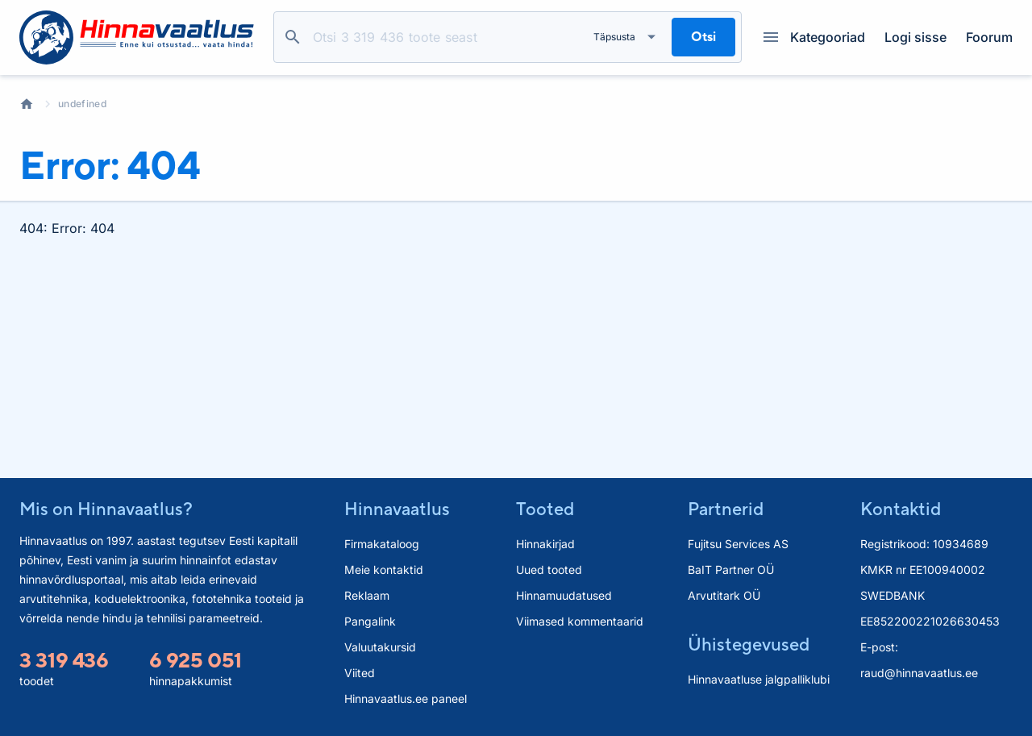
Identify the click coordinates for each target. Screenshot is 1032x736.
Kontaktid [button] (900, 508)
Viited (359, 673)
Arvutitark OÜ (724, 595)
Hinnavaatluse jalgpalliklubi (759, 679)
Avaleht (26, 104)
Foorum (989, 37)
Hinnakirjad (545, 544)
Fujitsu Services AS (738, 544)
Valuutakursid (380, 647)
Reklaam (366, 595)
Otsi (292, 37)
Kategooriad (814, 37)
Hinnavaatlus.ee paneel (405, 698)
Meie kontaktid (383, 569)
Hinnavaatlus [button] (397, 508)
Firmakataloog (381, 544)
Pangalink (370, 621)
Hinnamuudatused (564, 595)
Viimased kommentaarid (579, 621)
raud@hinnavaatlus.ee (919, 673)
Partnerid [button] (726, 508)
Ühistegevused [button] (748, 644)
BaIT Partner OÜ (731, 569)
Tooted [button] (545, 508)
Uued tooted (549, 569)
